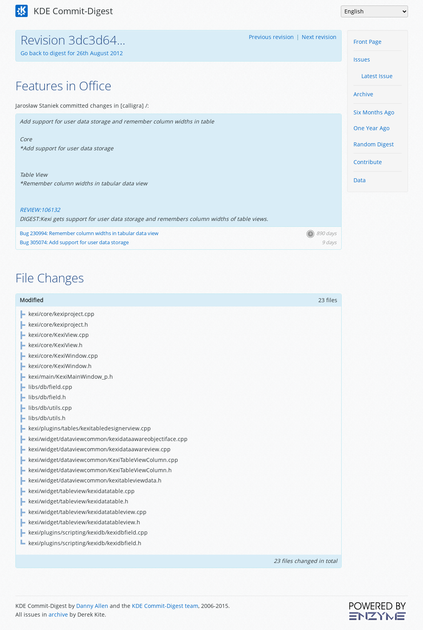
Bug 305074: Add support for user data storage (74, 242)
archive (58, 614)
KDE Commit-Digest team (165, 605)
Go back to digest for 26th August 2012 (72, 53)
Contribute (367, 162)
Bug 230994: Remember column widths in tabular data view (89, 233)
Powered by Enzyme (378, 611)
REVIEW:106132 (40, 209)
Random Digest (373, 144)
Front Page (367, 41)
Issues (361, 59)
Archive (363, 94)
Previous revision (271, 37)
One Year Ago (371, 128)
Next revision (319, 37)
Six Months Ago (373, 112)
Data (359, 180)
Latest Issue (377, 76)
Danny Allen (92, 605)
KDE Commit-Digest (64, 11)
